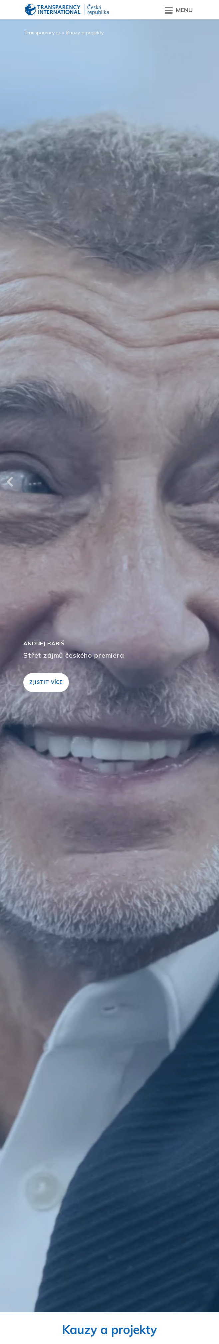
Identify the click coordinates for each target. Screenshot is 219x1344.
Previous (10, 481)
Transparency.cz (43, 33)
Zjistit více (46, 682)
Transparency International (67, 10)
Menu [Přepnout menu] (179, 10)
